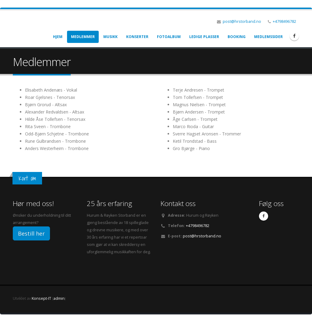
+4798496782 (284, 21)
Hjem (57, 36)
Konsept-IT (41, 298)
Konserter (137, 36)
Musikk (110, 36)
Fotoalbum (169, 36)
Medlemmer (83, 36)
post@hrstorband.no (242, 21)
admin (59, 298)
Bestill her (31, 233)
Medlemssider (268, 36)
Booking (237, 36)
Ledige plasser (204, 36)
